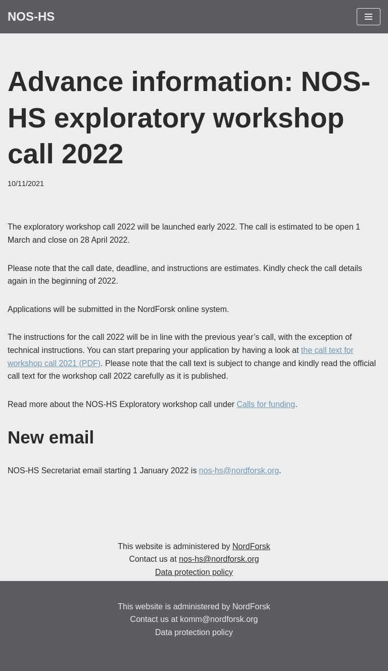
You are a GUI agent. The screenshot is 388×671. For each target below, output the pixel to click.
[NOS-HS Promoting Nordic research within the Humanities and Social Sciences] (31, 16)
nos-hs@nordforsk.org (239, 470)
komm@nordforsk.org (219, 619)
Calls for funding (266, 404)
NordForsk (251, 546)
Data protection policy (194, 572)
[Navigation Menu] (368, 16)
